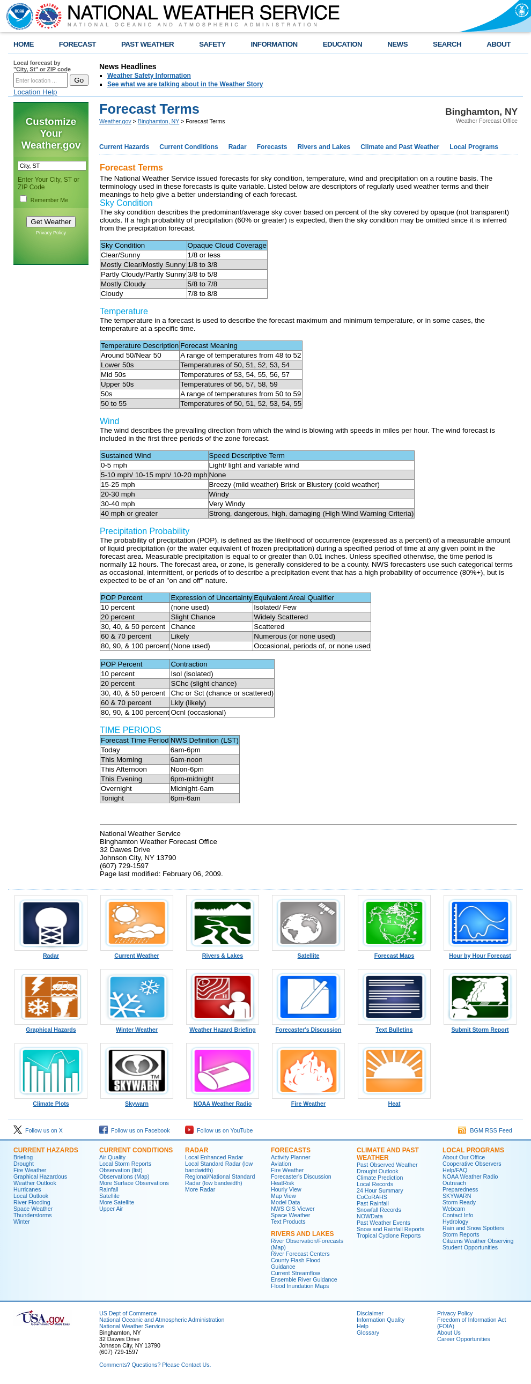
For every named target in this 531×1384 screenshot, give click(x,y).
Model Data (285, 1202)
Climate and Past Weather (399, 147)
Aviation (281, 1163)
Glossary (368, 1332)
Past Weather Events (383, 1222)
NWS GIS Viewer (293, 1208)
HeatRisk (282, 1183)
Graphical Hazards (50, 1027)
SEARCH (447, 44)
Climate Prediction (380, 1177)
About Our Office (463, 1157)
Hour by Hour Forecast (480, 953)
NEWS (397, 44)
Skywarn (136, 1101)
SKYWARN (456, 1196)
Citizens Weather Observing (477, 1241)
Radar (237, 147)
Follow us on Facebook (134, 1130)
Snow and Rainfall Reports (390, 1229)
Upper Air (111, 1208)
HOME (23, 44)
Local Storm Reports (125, 1163)
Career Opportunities (463, 1339)
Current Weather (136, 953)
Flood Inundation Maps (300, 1286)
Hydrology (455, 1221)
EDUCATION (342, 44)
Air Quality (112, 1157)
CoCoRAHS (372, 1197)
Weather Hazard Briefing (222, 1027)
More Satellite (116, 1202)
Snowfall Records (379, 1210)
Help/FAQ (454, 1170)
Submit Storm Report (480, 1027)
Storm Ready (459, 1202)
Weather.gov (115, 121)
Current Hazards (124, 147)
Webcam (453, 1208)
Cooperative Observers (472, 1163)
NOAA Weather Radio (222, 1101)
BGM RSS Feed (485, 1130)
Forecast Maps (394, 953)
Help (362, 1326)
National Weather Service (131, 1326)
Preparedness (460, 1189)
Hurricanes (27, 1189)
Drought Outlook (378, 1171)
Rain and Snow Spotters (473, 1228)
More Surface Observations (134, 1183)
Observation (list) (121, 1170)
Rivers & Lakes (222, 953)
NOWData (370, 1216)
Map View (283, 1196)
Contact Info (457, 1215)
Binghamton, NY (158, 121)
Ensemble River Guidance (304, 1279)
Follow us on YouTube (219, 1130)
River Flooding (31, 1202)
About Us (449, 1332)
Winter (21, 1221)
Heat (394, 1101)
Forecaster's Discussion (308, 1027)
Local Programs (473, 147)
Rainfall (109, 1189)
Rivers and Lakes (323, 147)
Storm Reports (461, 1234)
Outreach (454, 1183)
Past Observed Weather (387, 1164)
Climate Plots (50, 1101)
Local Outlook (30, 1196)
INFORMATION (274, 44)
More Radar (200, 1189)
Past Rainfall (373, 1203)
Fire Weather (308, 1101)
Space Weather (33, 1208)
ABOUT (498, 44)
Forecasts (272, 147)
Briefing (23, 1157)
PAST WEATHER (147, 44)
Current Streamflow (295, 1273)
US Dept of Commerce (128, 1313)
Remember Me (49, 200)
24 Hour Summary (380, 1190)
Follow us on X (38, 1130)
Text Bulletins (394, 1027)
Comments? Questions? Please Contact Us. (155, 1364)
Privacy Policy (51, 232)
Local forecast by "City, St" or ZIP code (42, 66)
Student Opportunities (470, 1247)
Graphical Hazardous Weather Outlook (40, 1179)
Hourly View (286, 1189)
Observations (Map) (124, 1176)
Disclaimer (370, 1313)
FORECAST (77, 44)
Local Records (375, 1184)
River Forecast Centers (300, 1253)
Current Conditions (188, 147)
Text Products (288, 1221)
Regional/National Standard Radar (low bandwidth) (220, 1179)
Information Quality (380, 1319)
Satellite (308, 953)
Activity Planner (290, 1157)
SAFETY (212, 44)
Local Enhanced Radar (214, 1157)
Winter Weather (136, 1027)
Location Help (35, 92)
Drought (23, 1163)
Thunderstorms (32, 1215)
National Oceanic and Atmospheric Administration (161, 1319)
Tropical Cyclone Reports (389, 1235)
